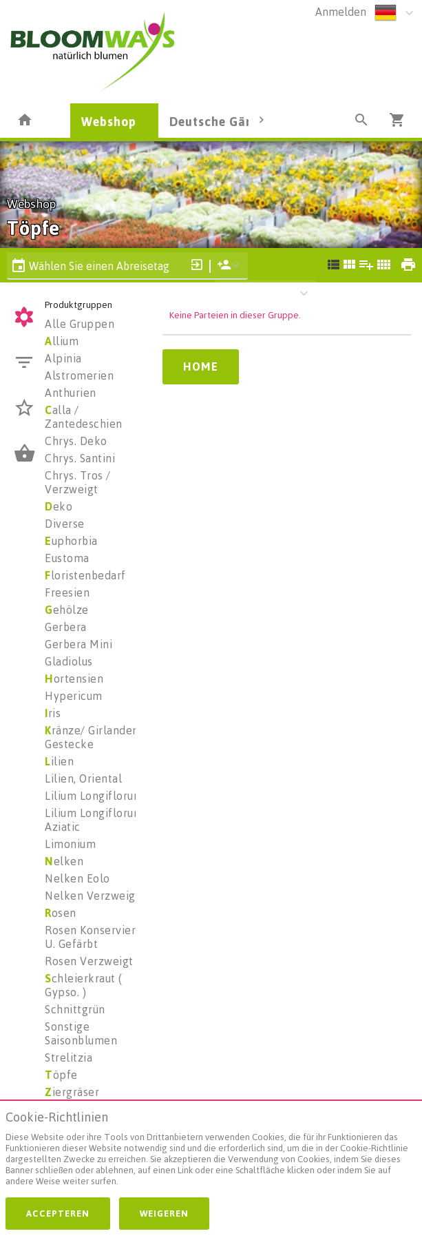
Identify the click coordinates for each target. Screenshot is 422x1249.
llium (61, 341)
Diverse (65, 523)
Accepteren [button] (57, 1213)
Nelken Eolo (77, 878)
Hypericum (74, 696)
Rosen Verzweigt (89, 961)
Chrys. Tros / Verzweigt (78, 482)
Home (200, 366)
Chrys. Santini (80, 458)
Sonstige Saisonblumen (81, 1033)
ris (53, 713)
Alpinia (63, 358)
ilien (59, 761)
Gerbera (66, 627)
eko (58, 506)
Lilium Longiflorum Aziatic (94, 820)
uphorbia (71, 541)
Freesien (67, 592)
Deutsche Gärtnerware (237, 121)
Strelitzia (68, 1057)
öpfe (61, 1075)
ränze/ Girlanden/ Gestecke (94, 737)
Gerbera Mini (78, 644)
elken (64, 861)
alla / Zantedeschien (84, 417)
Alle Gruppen (79, 324)
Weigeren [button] (164, 1213)
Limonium (70, 844)
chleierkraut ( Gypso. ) (84, 985)
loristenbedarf (85, 575)
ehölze (67, 610)
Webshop (108, 121)
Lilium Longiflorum (94, 796)
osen (60, 913)
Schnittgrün (75, 1009)
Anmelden (340, 12)
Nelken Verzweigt (92, 895)
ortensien (74, 678)
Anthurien (70, 393)
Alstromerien (79, 375)
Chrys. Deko (76, 441)
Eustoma (67, 558)
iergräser (72, 1092)
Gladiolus (69, 661)
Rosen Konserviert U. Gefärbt (92, 937)
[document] (211, 1151)
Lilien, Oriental (83, 778)
